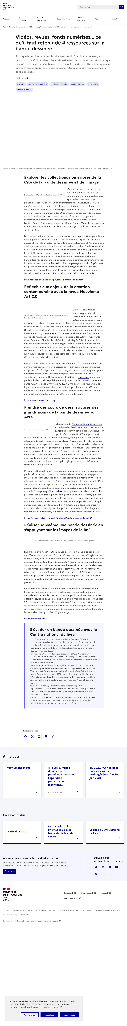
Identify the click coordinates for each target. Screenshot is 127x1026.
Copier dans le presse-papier (52, 838)
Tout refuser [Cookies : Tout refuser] (49, 1014)
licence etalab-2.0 (52, 1023)
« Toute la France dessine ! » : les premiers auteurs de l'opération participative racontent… (61, 878)
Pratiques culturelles (59, 84)
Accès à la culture (95, 84)
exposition (83, 424)
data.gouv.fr (69, 995)
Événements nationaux (81, 19)
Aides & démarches (41, 19)
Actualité (21, 84)
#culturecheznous (18, 870)
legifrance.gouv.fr (86, 995)
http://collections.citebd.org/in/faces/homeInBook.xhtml (54, 306)
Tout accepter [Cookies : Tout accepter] (69, 1014)
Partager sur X (32, 838)
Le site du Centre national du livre (105, 933)
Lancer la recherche (121, 7)
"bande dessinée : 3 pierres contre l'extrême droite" (76, 555)
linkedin (103, 968)
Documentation (63, 19)
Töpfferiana (97, 290)
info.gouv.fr (104, 995)
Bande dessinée (77, 84)
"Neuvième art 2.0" (40, 381)
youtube (96, 975)
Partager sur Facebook (25, 838)
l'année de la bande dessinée (87, 473)
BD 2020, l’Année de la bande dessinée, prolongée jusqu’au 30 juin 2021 (104, 875)
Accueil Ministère (9, 27)
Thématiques (116, 19)
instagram (116, 968)
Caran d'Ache (36, 276)
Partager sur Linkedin (39, 838)
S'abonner (9, 973)
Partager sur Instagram (46, 838)
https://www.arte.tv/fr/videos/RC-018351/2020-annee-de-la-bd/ (56, 582)
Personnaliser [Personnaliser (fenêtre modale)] (30, 1014)
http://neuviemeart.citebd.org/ (40, 447)
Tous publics (22, 89)
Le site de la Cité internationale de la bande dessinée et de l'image (60, 933)
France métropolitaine (37, 84)
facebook (109, 968)
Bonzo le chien (58, 290)
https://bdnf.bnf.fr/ (34, 706)
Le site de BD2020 (17, 933)
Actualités (7, 19)
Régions (98, 19)
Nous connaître (22, 19)
